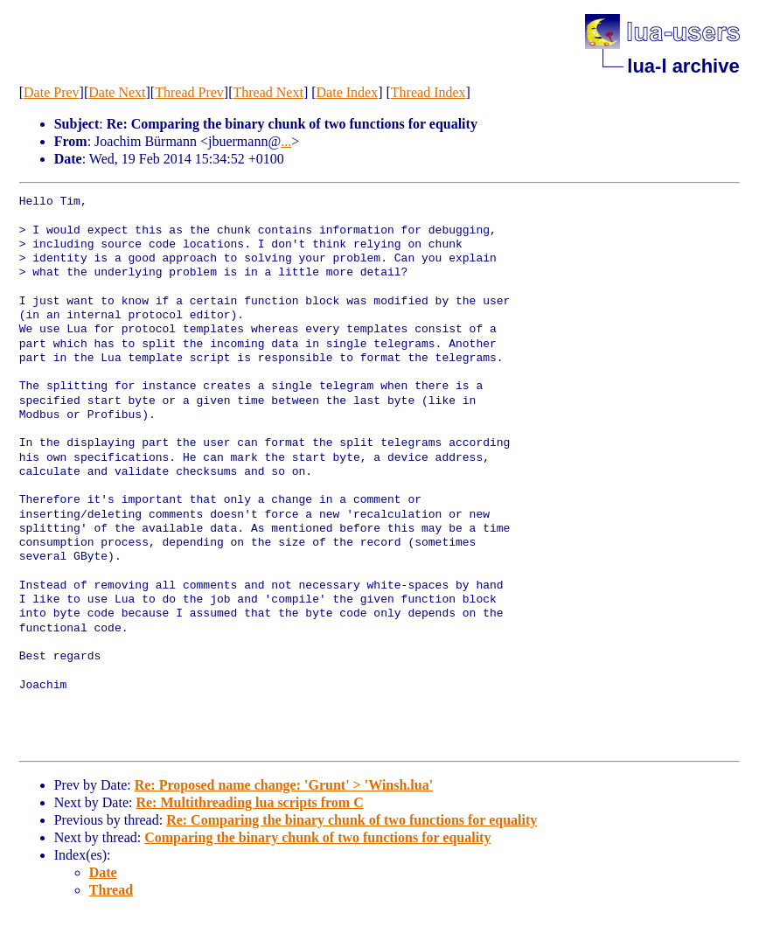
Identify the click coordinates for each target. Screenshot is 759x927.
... (286, 141)
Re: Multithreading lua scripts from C (249, 802)
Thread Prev (189, 92)
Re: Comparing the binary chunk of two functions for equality (351, 819)
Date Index (348, 92)
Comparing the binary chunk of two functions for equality (317, 837)
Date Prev (52, 92)
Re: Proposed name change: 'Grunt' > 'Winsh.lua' (284, 784)
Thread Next (268, 92)
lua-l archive (683, 66)
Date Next (116, 92)
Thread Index (428, 92)
